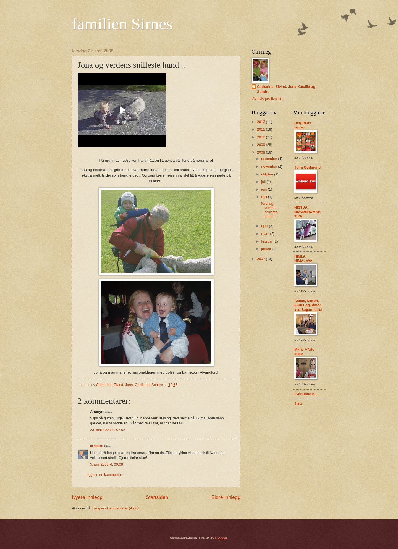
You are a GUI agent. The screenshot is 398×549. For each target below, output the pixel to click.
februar (267, 241)
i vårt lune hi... (306, 394)
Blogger (221, 538)
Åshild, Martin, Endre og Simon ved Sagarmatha (308, 305)
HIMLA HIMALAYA (303, 258)
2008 (261, 152)
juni (264, 189)
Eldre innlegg (225, 497)
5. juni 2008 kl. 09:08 (106, 464)
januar (266, 249)
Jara (298, 403)
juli (263, 182)
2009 (261, 145)
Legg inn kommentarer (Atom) (116, 508)
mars (265, 234)
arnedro (96, 446)
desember (269, 159)
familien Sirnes (122, 24)
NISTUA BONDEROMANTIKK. (307, 211)
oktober (267, 174)
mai (264, 197)
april (265, 226)
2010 (261, 137)
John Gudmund (307, 167)
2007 (261, 259)
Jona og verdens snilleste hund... (268, 209)
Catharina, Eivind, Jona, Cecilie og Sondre (286, 89)
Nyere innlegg (87, 497)
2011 (261, 129)
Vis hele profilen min (268, 98)
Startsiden (157, 497)
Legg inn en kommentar (103, 474)
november (269, 166)
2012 (261, 122)
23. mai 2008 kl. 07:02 (107, 430)
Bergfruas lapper (302, 125)
